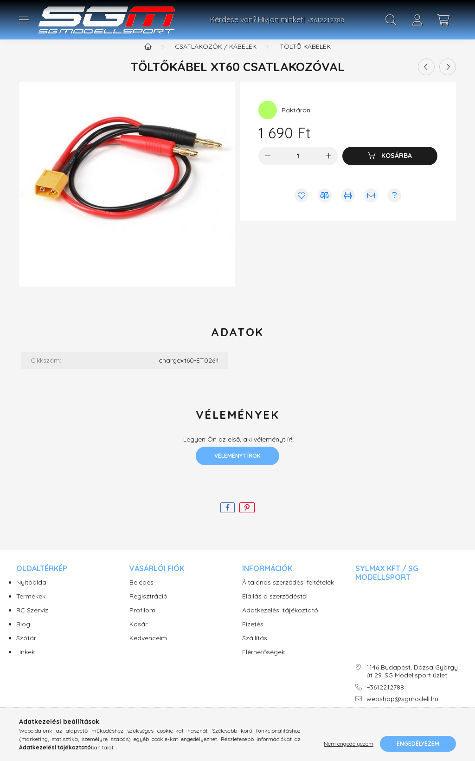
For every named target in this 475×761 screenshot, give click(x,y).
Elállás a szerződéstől (275, 608)
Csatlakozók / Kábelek (216, 58)
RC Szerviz (32, 622)
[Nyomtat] (348, 207)
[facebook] (227, 519)
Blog (23, 636)
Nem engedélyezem (348, 743)
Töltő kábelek (305, 58)
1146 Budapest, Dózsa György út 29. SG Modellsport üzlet (412, 683)
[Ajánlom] (371, 207)
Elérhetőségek (263, 664)
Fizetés (252, 636)
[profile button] (417, 20)
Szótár (26, 650)
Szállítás (254, 650)
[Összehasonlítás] (325, 207)
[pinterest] (247, 519)
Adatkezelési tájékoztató (280, 622)
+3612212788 (325, 20)
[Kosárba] (389, 167)
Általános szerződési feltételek (288, 594)
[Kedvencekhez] (301, 207)
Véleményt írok (237, 467)
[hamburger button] (23, 20)
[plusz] (328, 168)
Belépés (141, 594)
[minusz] (268, 168)
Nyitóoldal (32, 594)
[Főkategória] (148, 58)
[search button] (391, 20)
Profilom (142, 622)
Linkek (25, 664)
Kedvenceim (148, 650)
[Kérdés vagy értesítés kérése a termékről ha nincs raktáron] (394, 207)
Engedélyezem (418, 743)
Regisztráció (148, 608)
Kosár (138, 636)
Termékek (30, 608)
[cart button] (443, 20)
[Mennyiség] (298, 167)
